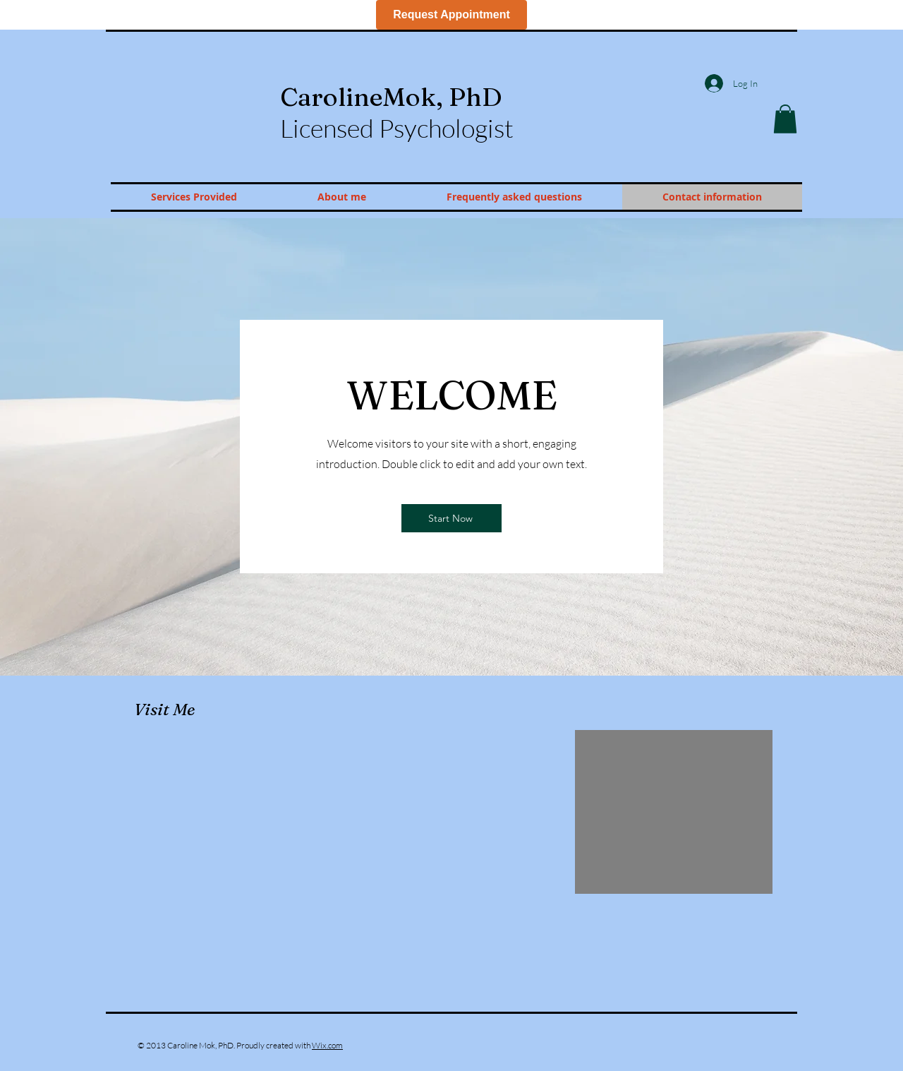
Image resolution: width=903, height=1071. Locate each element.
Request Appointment (451, 14)
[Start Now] (451, 518)
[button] (785, 118)
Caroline (391, 96)
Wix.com (327, 1045)
